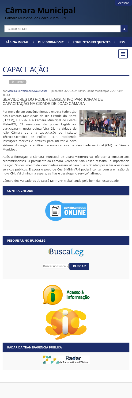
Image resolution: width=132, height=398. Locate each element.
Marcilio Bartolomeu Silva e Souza (28, 91)
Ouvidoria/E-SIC (51, 42)
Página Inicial (17, 42)
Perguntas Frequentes (91, 42)
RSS (122, 42)
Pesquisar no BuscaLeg (26, 240)
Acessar (123, 3)
